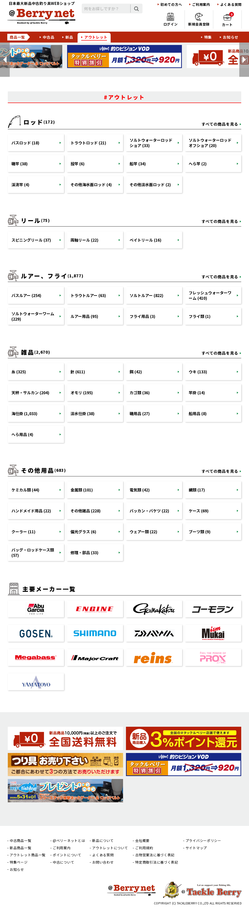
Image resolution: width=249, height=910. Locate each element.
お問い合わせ (103, 862)
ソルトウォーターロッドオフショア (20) (210, 142)
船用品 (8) (198, 413)
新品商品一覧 (20, 848)
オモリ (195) (82, 392)
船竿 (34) (138, 163)
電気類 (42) (140, 490)
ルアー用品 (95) (84, 316)
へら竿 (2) (198, 163)
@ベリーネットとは (69, 840)
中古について (63, 862)
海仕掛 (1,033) (24, 413)
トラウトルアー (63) (88, 295)
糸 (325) (18, 372)
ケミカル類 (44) (25, 490)
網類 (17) (197, 490)
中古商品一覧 (20, 840)
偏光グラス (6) (83, 531)
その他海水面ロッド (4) (91, 184)
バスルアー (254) (26, 295)
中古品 (48, 37)
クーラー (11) (23, 531)
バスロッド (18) (25, 143)
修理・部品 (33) (84, 552)
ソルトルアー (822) (146, 295)
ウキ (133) (198, 372)
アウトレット (95, 37)
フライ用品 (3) (142, 316)
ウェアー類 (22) (143, 531)
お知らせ (230, 37)
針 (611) (78, 372)
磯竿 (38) (19, 163)
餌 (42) (136, 372)
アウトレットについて (110, 848)
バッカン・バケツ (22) (149, 511)
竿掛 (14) (197, 392)
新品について (103, 840)
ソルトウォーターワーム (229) (32, 316)
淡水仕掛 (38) (83, 413)
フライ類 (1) (200, 316)
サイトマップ (196, 848)
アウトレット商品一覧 (27, 855)
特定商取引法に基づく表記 (156, 862)
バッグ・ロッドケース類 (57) (32, 552)
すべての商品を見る (220, 124)
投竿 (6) (78, 163)
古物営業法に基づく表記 (155, 855)
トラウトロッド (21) (88, 143)
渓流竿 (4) (20, 184)
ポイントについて (67, 855)
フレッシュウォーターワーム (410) (210, 295)
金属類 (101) (82, 490)
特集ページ (19, 862)
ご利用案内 (201, 4)
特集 (208, 37)
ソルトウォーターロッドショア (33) (151, 142)
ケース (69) (199, 511)
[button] (5, 60)
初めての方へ (171, 4)
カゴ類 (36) (140, 392)
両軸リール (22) (84, 240)
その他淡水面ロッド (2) (150, 184)
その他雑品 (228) (86, 511)
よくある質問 (231, 4)
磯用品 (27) (140, 413)
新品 (69, 37)
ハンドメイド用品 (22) (31, 511)
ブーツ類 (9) (200, 531)
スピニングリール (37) (31, 240)
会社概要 (142, 840)
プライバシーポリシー (203, 840)
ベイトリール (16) (145, 240)
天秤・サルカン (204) (30, 392)
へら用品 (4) (22, 434)
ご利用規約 (144, 848)
